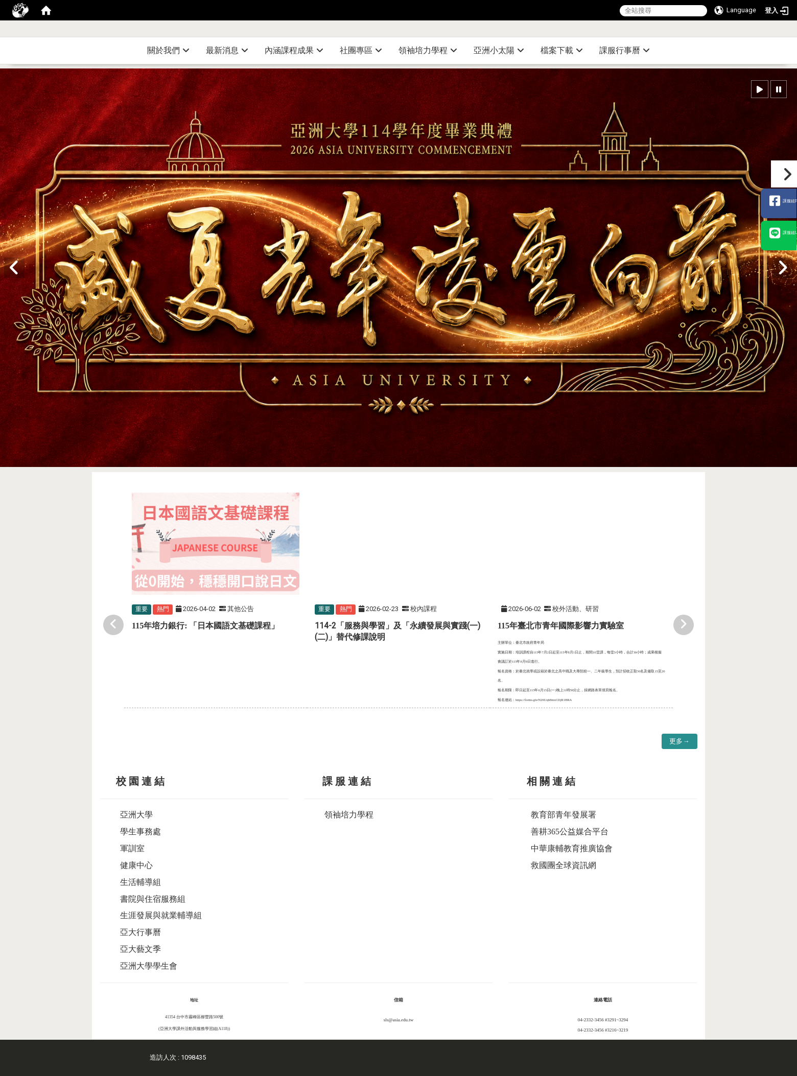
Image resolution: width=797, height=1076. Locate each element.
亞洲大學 (136, 814)
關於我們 (168, 50)
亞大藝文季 (140, 949)
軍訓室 (132, 848)
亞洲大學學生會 (148, 966)
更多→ (679, 741)
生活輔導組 (140, 882)
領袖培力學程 (427, 50)
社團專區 (361, 50)
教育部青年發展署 (563, 814)
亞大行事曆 (140, 932)
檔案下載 (562, 50)
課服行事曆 (624, 50)
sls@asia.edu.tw (398, 1019)
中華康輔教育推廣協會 (572, 848)
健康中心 (136, 865)
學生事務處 (140, 831)
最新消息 (227, 50)
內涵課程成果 (294, 50)
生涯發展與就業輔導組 (161, 915)
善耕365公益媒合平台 (569, 831)
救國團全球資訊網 (563, 865)
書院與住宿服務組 (152, 899)
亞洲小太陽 (499, 50)
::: (793, 33)
